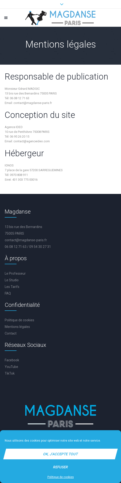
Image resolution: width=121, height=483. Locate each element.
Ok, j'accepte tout (61, 454)
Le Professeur (15, 273)
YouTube (11, 367)
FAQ (8, 293)
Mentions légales (17, 327)
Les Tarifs (12, 287)
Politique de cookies (60, 477)
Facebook (12, 360)
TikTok (10, 373)
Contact (11, 333)
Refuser (61, 467)
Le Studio (12, 280)
